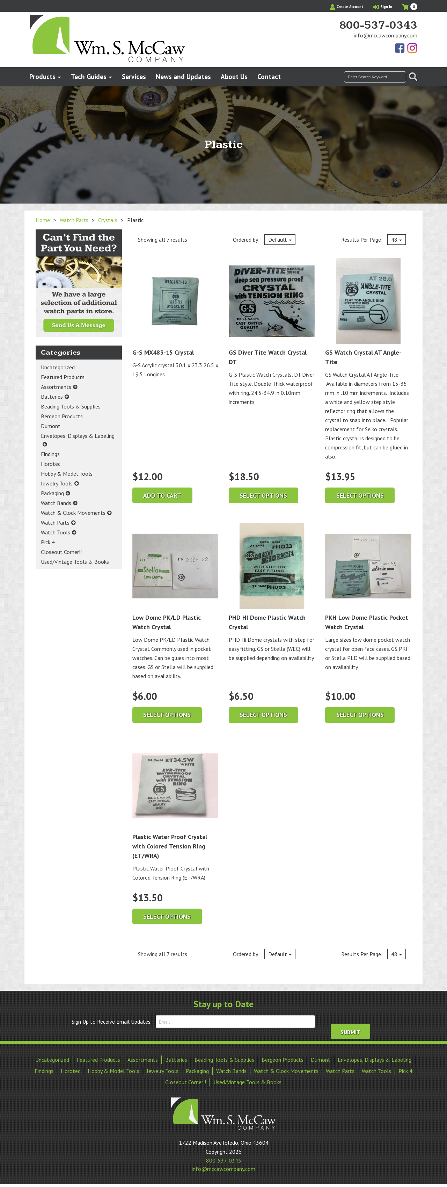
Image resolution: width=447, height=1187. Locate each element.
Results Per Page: (373, 239)
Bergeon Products (62, 416)
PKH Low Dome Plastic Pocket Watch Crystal (368, 577)
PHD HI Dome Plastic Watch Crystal (272, 577)
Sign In (382, 6)
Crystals (107, 219)
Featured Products (63, 377)
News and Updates (183, 76)
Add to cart (162, 495)
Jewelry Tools (57, 483)
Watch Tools (55, 532)
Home (43, 219)
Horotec (50, 463)
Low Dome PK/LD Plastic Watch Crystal (175, 577)
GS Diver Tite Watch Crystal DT (272, 312)
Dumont (50, 425)
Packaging (52, 493)
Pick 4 (48, 542)
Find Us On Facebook (400, 49)
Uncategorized (58, 367)
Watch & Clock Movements (73, 512)
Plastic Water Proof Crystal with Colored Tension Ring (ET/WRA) (175, 801)
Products (42, 76)
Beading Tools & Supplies (71, 406)
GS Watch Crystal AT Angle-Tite (368, 312)
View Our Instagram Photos (412, 49)
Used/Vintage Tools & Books (75, 561)
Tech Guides (89, 76)
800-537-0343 (378, 25)
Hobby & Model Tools (67, 473)
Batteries (52, 396)
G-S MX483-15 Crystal (175, 307)
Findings (50, 453)
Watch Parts (74, 219)
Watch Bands (56, 502)
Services (134, 76)
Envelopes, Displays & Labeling (78, 435)
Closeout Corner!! (61, 551)
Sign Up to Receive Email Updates (111, 1021)
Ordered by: (264, 239)
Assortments (56, 386)
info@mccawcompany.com (385, 35)
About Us (234, 76)
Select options (263, 495)
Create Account (346, 6)
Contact (269, 76)
